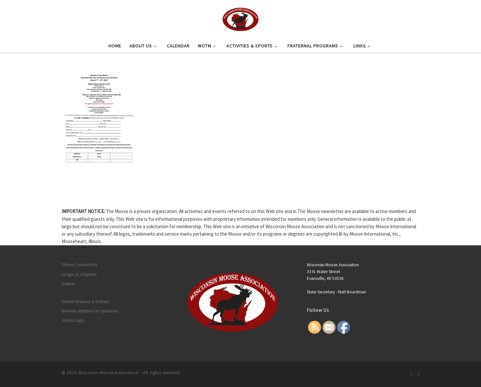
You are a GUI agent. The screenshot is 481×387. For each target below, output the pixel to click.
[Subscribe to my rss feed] (412, 375)
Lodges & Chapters (79, 274)
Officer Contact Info (79, 265)
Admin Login (73, 320)
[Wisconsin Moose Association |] (240, 18)
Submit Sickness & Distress (85, 301)
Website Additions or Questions (90, 311)
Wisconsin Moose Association (108, 372)
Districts (68, 284)
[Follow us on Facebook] (419, 375)
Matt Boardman (352, 292)
